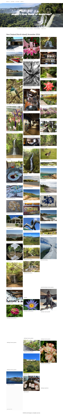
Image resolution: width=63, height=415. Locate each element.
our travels (17, 1)
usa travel (30, 28)
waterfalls (12, 1)
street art (43, 28)
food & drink (37, 28)
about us (7, 1)
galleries (22, 1)
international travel (22, 28)
